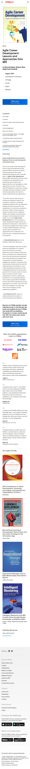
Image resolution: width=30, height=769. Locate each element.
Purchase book (7, 635)
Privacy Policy (6, 697)
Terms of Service (6, 761)
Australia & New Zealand (9, 708)
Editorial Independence (8, 763)
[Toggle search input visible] (28, 2)
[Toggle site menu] (2, 2)
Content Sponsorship (8, 683)
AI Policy (4, 699)
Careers (4, 665)
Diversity (4, 680)
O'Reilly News (5, 668)
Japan (3, 710)
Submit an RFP (6, 678)
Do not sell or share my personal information (13, 753)
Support (5, 688)
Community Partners (8, 673)
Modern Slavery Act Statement (9, 765)
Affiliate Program (7, 675)
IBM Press (8, 89)
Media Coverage (7, 670)
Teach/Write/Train (7, 663)
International (6, 704)
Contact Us (5, 691)
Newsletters (5, 694)
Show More (6, 149)
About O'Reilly (7, 660)
